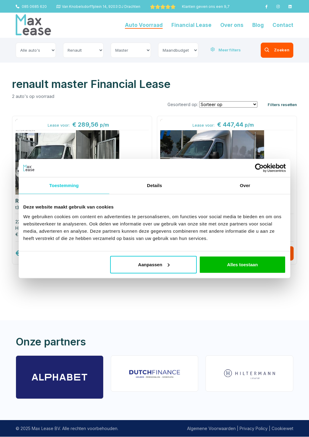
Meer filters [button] (226, 49)
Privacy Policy (254, 428)
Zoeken (267, 50)
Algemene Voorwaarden (211, 428)
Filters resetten (282, 104)
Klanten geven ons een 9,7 (190, 6)
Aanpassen (154, 264)
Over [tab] (245, 185)
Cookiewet (282, 428)
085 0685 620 (31, 6)
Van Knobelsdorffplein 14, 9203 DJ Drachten (98, 6)
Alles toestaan (242, 264)
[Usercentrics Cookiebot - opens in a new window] (259, 168)
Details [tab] (154, 185)
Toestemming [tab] (64, 185)
